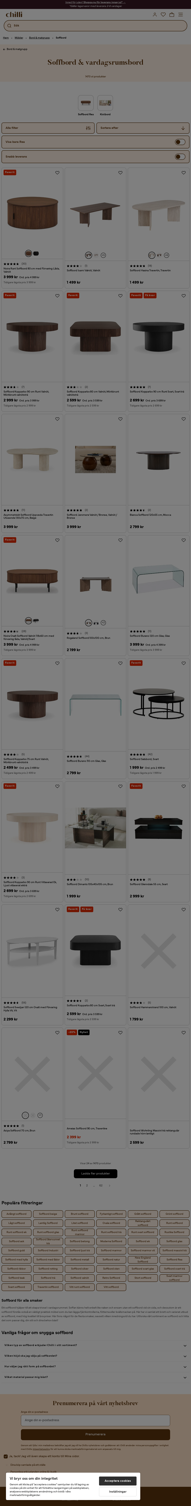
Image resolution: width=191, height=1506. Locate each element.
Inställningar (118, 1492)
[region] (73, 1486)
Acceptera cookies (118, 1481)
